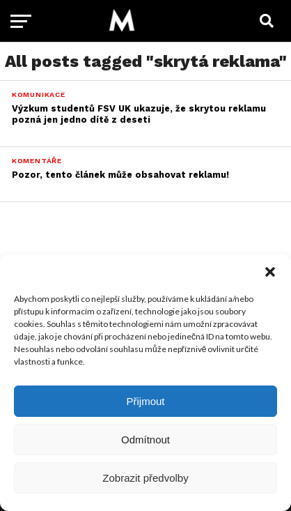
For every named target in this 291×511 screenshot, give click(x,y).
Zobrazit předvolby (145, 478)
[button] (270, 272)
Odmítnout (145, 439)
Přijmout (145, 401)
